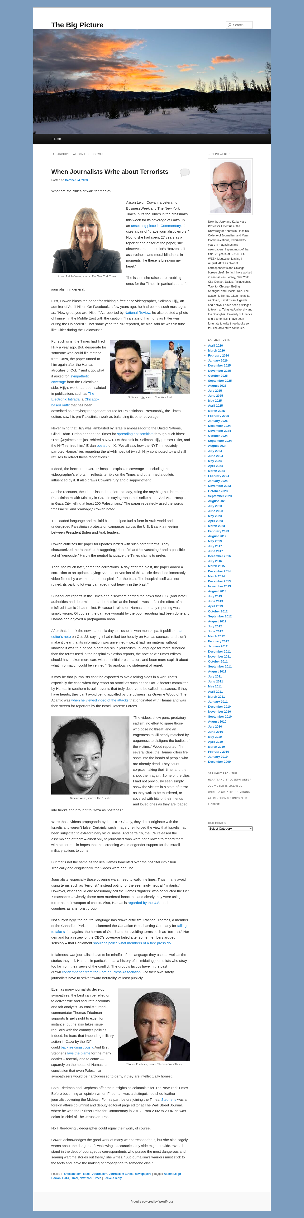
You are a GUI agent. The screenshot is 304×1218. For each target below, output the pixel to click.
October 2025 (218, 375)
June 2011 (215, 681)
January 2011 (218, 701)
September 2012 (220, 616)
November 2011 (219, 656)
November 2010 (219, 711)
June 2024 (215, 456)
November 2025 (219, 370)
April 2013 (215, 606)
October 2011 (218, 661)
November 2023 (219, 486)
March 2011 (216, 696)
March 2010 (216, 746)
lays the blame (78, 1053)
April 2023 (215, 521)
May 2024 (215, 461)
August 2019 (217, 536)
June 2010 (215, 732)
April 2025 (215, 405)
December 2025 (219, 365)
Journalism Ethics (121, 1174)
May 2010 (215, 736)
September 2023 (220, 496)
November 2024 (219, 431)
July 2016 (215, 561)
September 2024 (220, 440)
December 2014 (219, 571)
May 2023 (215, 516)
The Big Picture (77, 25)
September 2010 (220, 716)
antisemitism (72, 1174)
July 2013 (215, 596)
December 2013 (219, 581)
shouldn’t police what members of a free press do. (132, 943)
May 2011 (215, 686)
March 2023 (216, 526)
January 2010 (218, 756)
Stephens (168, 1099)
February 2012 (218, 641)
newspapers (143, 1174)
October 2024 (218, 435)
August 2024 (217, 445)
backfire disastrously (77, 1047)
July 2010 (215, 726)
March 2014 (216, 576)
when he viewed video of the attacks (99, 700)
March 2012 (216, 636)
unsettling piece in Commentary (156, 226)
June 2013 (215, 601)
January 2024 (218, 481)
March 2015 (216, 566)
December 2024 (219, 426)
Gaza (65, 1178)
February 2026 (218, 355)
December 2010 (219, 706)
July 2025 (215, 390)
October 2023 (218, 491)
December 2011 (219, 651)
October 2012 (218, 611)
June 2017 (215, 551)
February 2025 (218, 416)
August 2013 (217, 591)
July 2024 (215, 451)
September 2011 (220, 666)
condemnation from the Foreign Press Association (101, 972)
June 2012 (215, 631)
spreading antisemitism (135, 434)
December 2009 (219, 761)
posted (102, 445)
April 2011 (215, 691)
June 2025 (215, 395)
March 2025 (216, 411)
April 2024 (215, 466)
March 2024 (216, 471)
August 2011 (217, 671)
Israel (86, 1174)
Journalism (99, 1174)
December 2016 (219, 556)
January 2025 (218, 421)
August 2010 (217, 721)
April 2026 (215, 345)
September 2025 (220, 380)
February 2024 (218, 476)
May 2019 (215, 541)
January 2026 (218, 360)
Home (56, 139)
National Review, (137, 312)
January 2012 (218, 646)
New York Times (90, 1178)
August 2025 (217, 385)
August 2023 (217, 501)
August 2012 (217, 621)
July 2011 (215, 676)
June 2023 (215, 511)
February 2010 (218, 751)
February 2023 (218, 531)
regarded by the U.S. (144, 903)
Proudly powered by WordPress (151, 1201)
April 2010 (215, 741)
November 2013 (219, 586)
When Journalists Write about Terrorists (109, 171)
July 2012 (215, 626)
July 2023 (215, 506)
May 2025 (215, 400)
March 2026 (216, 350)
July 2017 (215, 546)
